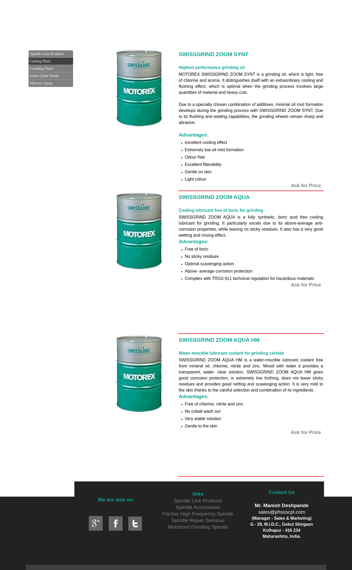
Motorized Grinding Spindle (198, 527)
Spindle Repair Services (198, 520)
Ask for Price (306, 185)
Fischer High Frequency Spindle (198, 514)
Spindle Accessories (198, 507)
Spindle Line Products (198, 500)
